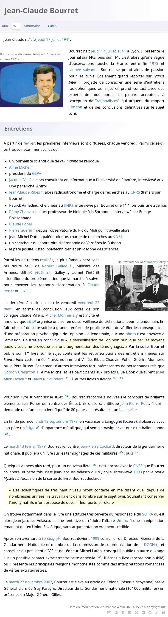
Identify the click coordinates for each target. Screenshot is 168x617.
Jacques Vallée (21, 179)
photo (131, 333)
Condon (75, 107)
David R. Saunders (48, 378)
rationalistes (107, 100)
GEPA (36, 173)
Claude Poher (20, 224)
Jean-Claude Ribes (24, 192)
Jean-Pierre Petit (134, 403)
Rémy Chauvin (21, 211)
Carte (52, 26)
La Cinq (48, 538)
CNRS (135, 192)
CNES (25, 290)
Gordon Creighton (19, 372)
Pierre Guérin (20, 230)
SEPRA (147, 514)
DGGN (149, 544)
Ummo (122, 520)
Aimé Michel (19, 167)
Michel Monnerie (60, 315)
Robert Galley (156, 262)
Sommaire (32, 26)
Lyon (135, 51)
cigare (32, 427)
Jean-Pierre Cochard (97, 446)
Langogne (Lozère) (121, 421)
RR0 (5, 26)
